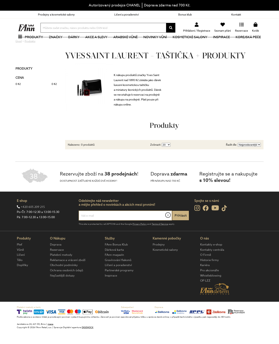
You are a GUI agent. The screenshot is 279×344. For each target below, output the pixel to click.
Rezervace (57, 263)
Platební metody (61, 268)
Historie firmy (209, 273)
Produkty (34, 43)
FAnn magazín (114, 268)
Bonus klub (185, 14)
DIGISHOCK (87, 340)
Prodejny (159, 257)
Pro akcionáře (209, 283)
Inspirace (221, 43)
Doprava (55, 257)
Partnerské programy (119, 283)
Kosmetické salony (190, 43)
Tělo (19, 273)
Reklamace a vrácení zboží (67, 273)
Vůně (20, 263)
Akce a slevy (96, 43)
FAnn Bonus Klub (116, 257)
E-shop (22, 214)
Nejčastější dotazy (62, 288)
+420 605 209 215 (33, 220)
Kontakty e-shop (211, 257)
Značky (55, 43)
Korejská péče (248, 43)
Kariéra (205, 278)
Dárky (73, 43)
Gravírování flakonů (118, 273)
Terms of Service (160, 237)
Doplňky (22, 278)
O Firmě (205, 268)
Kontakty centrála (212, 263)
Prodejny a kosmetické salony (56, 14)
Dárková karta (114, 263)
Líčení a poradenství (126, 14)
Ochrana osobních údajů (66, 283)
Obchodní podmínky (64, 278)
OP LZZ (205, 293)
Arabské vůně (125, 43)
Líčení (21, 268)
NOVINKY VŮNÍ (155, 43)
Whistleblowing (210, 288)
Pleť (19, 257)
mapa (50, 337)
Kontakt (236, 14)
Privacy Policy (140, 237)
